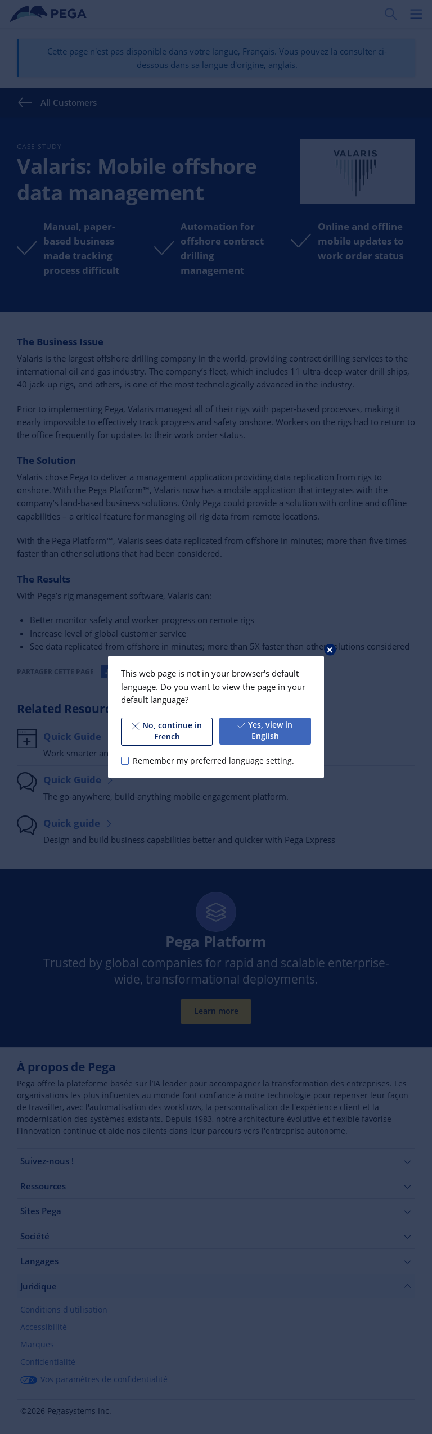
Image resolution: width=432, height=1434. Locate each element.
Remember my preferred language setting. (213, 761)
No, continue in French (167, 731)
